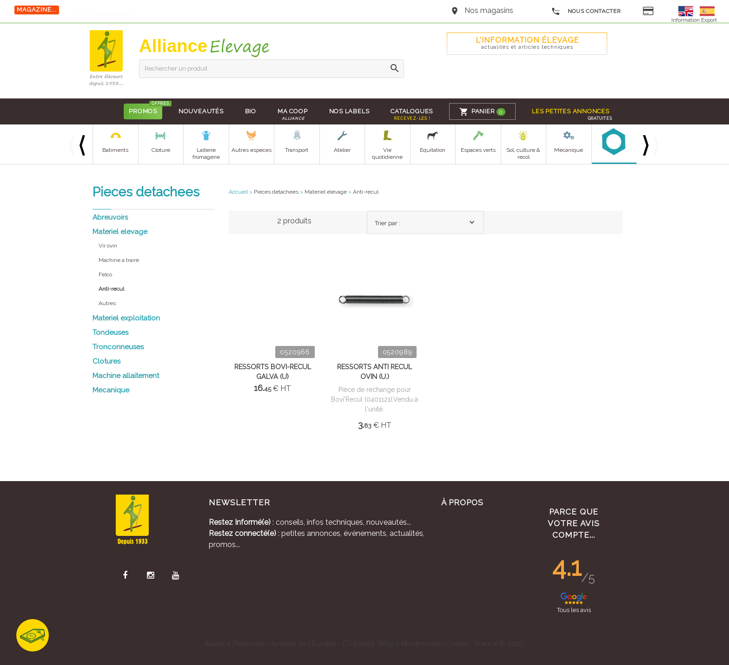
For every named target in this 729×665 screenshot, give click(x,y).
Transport (296, 150)
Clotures (106, 361)
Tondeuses (110, 332)
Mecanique (568, 150)
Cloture (161, 150)
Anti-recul (365, 192)
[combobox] (425, 222)
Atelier (342, 150)
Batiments (115, 150)
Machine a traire (119, 260)
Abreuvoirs (110, 217)
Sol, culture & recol (523, 153)
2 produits (294, 220)
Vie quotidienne (387, 153)
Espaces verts (478, 150)
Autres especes (252, 150)
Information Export (694, 20)
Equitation (432, 150)
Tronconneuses (118, 347)
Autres (107, 303)
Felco (105, 274)
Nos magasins (488, 10)
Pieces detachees (276, 192)
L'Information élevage (527, 43)
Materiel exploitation (126, 318)
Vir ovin (108, 245)
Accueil (238, 192)
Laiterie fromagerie (206, 153)
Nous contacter (586, 11)
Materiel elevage (120, 232)
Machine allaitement (126, 376)
